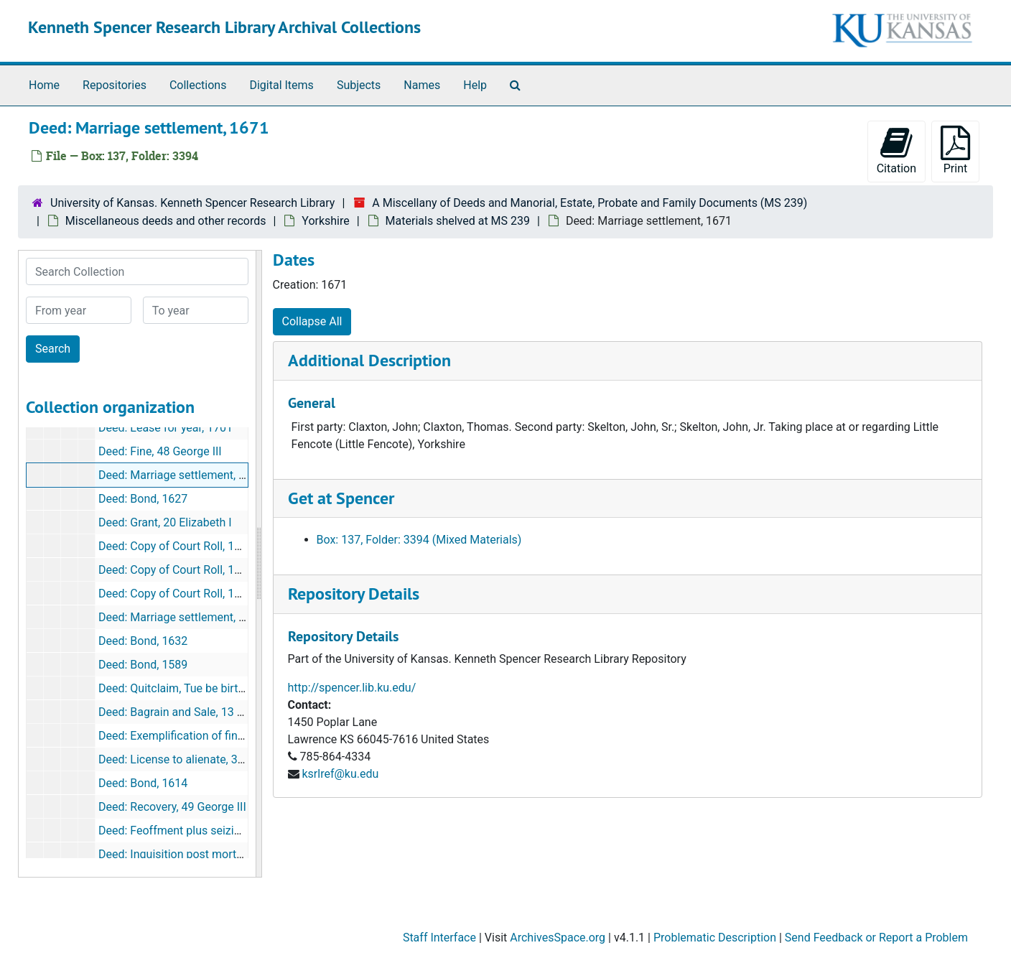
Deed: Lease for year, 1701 (165, 427)
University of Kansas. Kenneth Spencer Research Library (192, 203)
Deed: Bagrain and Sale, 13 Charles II (191, 712)
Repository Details (353, 593)
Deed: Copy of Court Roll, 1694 (175, 593)
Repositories (114, 85)
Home (44, 85)
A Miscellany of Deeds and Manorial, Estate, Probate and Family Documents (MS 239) (589, 203)
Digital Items (281, 85)
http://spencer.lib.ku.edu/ (352, 687)
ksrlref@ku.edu (340, 774)
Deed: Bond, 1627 (142, 499)
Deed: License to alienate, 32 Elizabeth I (198, 759)
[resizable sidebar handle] (258, 564)
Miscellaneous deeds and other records (165, 221)
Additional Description (369, 360)
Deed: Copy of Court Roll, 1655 (175, 546)
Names (422, 85)
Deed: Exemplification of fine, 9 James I (198, 736)
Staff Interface (439, 937)
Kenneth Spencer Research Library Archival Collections (224, 27)
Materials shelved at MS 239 (458, 221)
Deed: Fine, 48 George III (160, 451)
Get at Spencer (341, 498)
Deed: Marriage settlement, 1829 (181, 617)
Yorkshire (325, 221)
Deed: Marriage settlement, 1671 (181, 475)
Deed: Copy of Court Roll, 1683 (175, 570)
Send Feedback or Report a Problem (876, 937)
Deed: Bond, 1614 (142, 783)
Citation (896, 150)
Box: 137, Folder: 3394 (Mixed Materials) (419, 540)
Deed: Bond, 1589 (142, 664)
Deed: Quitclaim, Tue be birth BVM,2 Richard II (214, 688)
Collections (198, 85)
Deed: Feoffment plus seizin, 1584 (184, 830)
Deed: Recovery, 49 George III (172, 807)
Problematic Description (714, 937)
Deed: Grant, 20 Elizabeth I (165, 522)
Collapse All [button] (312, 321)
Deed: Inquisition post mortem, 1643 (191, 854)
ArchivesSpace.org (557, 937)
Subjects (359, 85)
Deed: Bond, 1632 (142, 641)
